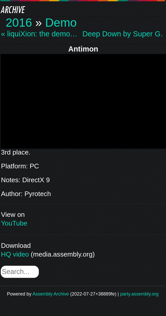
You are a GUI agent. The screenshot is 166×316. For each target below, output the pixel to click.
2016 (19, 22)
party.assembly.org (139, 294)
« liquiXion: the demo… (39, 34)
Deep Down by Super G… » (122, 34)
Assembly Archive (50, 294)
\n (83, 100)
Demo (61, 22)
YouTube (14, 223)
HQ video (15, 254)
